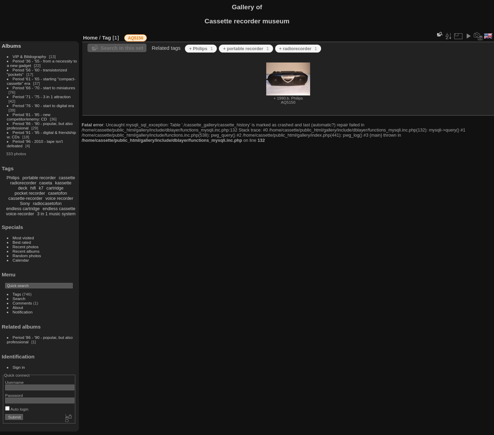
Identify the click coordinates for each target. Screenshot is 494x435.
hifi (33, 188)
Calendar (21, 260)
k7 (41, 188)
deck (22, 188)
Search (19, 298)
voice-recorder (20, 213)
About (18, 307)
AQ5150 (135, 38)
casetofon (57, 193)
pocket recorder (29, 193)
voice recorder (59, 198)
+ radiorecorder (298, 48)
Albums (11, 46)
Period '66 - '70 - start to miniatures (44, 87)
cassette (67, 177)
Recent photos (26, 246)
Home (90, 38)
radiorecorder (23, 182)
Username (14, 382)
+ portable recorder (246, 48)
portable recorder (39, 177)
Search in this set (122, 48)
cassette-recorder (25, 198)
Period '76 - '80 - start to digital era (43, 105)
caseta (45, 182)
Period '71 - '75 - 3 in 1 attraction (42, 96)
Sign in (19, 367)
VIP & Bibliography (30, 56)
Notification (23, 312)
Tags (17, 294)
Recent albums (26, 251)
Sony (25, 203)
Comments (22, 303)
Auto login (16, 409)
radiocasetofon (47, 203)
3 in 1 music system (56, 213)
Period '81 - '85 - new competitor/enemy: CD (28, 116)
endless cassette (59, 208)
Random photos (27, 255)
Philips (13, 177)
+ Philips (201, 48)
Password (14, 395)
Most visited (23, 238)
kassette (63, 182)
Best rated (22, 242)
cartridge (54, 188)
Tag (106, 38)
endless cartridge (22, 208)
